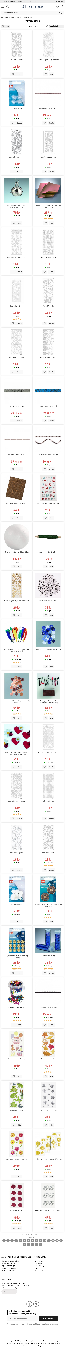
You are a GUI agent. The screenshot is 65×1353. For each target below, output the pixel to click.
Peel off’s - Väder (48, 853)
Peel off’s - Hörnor (16, 306)
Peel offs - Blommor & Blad (16, 257)
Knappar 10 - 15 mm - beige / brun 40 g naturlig (16, 702)
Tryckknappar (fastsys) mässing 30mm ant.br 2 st (48, 905)
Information (59, 1)
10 (45, 1240)
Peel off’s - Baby (48, 306)
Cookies (37, 1268)
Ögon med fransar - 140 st (48, 601)
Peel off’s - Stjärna (16, 853)
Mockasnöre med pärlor (16, 455)
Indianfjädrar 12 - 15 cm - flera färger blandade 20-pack (17, 650)
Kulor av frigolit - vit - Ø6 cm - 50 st (17, 552)
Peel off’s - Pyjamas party (48, 157)
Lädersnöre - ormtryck (16, 406)
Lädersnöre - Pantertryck (48, 406)
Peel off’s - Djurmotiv (16, 357)
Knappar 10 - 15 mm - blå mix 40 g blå (48, 649)
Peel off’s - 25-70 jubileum (48, 357)
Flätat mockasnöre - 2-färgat (48, 455)
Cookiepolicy (39, 1266)
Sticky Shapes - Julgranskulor (48, 60)
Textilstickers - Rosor (16, 1211)
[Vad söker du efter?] (32, 13)
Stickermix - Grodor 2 (16, 1110)
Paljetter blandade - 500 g (17, 1007)
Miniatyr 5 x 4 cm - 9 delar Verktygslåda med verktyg (48, 702)
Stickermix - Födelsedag (16, 1059)
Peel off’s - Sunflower (16, 157)
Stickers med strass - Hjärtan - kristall (48, 1211)
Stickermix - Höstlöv (48, 1059)
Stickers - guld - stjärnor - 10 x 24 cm (16, 601)
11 (49, 1240)
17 (32, 1244)
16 (28, 1244)
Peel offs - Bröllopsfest (48, 257)
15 (24, 1244)
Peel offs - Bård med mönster (48, 752)
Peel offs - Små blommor (48, 801)
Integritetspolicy (41, 1271)
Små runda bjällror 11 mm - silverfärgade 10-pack (16, 206)
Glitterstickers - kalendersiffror (48, 503)
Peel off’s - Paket (17, 60)
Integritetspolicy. (51, 1324)
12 (53, 1240)
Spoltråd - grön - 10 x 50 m (48, 552)
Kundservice (39, 1261)
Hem (2, 17)
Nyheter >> (21, 1)
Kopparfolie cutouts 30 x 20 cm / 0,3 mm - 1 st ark (48, 206)
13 (57, 1240)
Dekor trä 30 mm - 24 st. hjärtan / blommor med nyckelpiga (16, 753)
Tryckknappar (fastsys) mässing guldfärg (17, 957)
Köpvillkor (38, 1263)
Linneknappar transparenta (16, 108)
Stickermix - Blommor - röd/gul (16, 1159)
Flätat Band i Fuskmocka (48, 1007)
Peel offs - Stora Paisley (16, 801)
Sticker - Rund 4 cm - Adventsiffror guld (48, 1159)
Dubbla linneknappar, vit (16, 904)
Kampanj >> (32, 1)
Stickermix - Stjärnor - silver (48, 1110)
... (36, 1244)
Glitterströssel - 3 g (48, 956)
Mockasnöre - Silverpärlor (48, 108)
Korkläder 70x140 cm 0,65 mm (16, 503)
